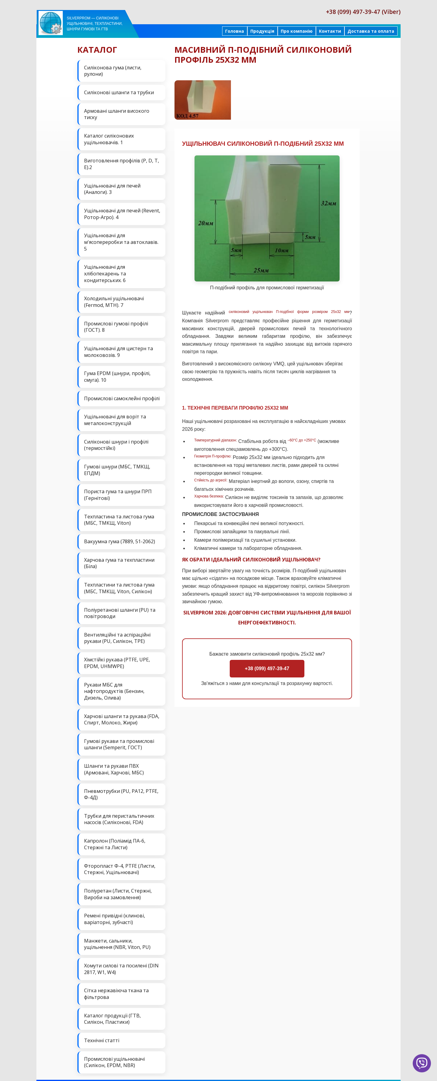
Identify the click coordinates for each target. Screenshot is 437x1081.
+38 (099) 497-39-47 (267, 668)
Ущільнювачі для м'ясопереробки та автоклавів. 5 (121, 239)
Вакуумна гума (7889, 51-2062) (119, 534)
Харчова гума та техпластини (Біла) (119, 556)
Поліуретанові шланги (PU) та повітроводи (119, 605)
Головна (234, 31)
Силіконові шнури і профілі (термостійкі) (116, 439)
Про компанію (297, 31)
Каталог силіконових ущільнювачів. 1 (109, 138)
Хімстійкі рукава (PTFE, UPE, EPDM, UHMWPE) (117, 654)
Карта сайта (302, 1071)
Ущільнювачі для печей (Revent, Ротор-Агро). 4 (122, 211)
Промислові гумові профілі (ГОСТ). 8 (116, 323)
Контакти (330, 31)
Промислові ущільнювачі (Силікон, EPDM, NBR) (114, 1048)
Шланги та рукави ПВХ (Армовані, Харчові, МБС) (114, 759)
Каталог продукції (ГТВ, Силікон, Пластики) (112, 1005)
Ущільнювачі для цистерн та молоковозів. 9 (118, 347)
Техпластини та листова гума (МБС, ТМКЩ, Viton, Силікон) (119, 580)
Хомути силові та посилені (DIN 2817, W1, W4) (121, 956)
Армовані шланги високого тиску (116, 113)
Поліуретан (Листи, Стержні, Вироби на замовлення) (118, 882)
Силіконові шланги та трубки (119, 91)
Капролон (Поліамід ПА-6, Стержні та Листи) (114, 833)
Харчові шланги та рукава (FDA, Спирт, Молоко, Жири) (121, 710)
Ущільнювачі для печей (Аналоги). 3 (112, 187)
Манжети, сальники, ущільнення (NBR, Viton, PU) (117, 931)
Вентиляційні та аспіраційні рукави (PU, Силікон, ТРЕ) (117, 630)
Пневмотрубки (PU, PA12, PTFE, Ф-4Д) (121, 783)
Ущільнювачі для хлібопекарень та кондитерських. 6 (105, 271)
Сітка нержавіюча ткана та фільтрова (116, 980)
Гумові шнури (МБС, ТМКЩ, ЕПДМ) (117, 464)
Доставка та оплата (370, 31)
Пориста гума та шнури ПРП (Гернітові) (118, 488)
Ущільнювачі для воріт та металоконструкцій (115, 415)
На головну (134, 1071)
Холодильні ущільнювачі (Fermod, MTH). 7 (114, 298)
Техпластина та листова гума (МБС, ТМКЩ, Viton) (119, 513)
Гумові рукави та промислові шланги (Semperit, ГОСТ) (119, 734)
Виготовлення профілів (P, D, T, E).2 (121, 162)
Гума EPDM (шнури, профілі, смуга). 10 (117, 372)
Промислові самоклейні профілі (122, 393)
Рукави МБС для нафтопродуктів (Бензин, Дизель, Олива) (114, 682)
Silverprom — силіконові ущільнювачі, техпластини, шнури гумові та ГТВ (95, 23)
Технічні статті (101, 1026)
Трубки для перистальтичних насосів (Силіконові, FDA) (119, 808)
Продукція (262, 31)
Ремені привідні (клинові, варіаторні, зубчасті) (114, 906)
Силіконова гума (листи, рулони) (112, 70)
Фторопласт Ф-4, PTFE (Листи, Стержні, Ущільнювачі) (119, 857)
